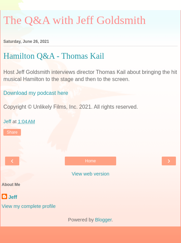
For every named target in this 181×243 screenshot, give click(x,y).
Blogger (103, 219)
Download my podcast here (35, 93)
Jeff (12, 197)
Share (12, 132)
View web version (90, 174)
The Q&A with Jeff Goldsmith (74, 20)
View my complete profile (29, 206)
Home (90, 161)
